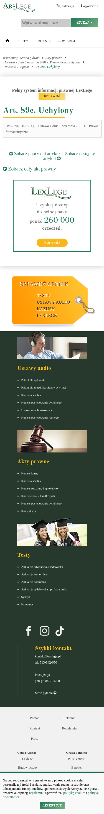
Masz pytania (45, 693)
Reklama (69, 718)
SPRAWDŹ (52, 96)
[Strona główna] (7, 42)
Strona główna (30, 58)
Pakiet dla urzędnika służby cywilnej (43, 387)
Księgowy (27, 604)
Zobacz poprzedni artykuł (34, 153)
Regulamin (69, 728)
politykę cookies (74, 793)
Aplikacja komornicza (34, 574)
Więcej (66, 41)
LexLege (47, 315)
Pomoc (34, 718)
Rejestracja (65, 6)
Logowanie (89, 6)
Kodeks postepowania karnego (40, 417)
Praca (35, 739)
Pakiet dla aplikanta (33, 380)
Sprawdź (52, 242)
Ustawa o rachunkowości (36, 410)
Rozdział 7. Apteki (17, 67)
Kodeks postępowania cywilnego (41, 402)
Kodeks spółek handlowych (38, 496)
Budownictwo (27, 768)
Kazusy (46, 308)
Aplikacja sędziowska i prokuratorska (44, 589)
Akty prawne (53, 58)
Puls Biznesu (76, 759)
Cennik (44, 41)
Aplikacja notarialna (33, 581)
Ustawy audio (53, 302)
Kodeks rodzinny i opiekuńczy (40, 488)
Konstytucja (28, 511)
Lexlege (27, 759)
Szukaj (84, 22)
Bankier (76, 768)
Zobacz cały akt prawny (29, 169)
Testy (22, 41)
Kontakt (34, 728)
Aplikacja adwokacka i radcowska (42, 566)
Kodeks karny (29, 473)
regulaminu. (36, 793)
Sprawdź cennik (44, 284)
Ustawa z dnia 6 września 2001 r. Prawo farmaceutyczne (42, 62)
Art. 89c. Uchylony (47, 67)
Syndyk (26, 596)
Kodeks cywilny (31, 395)
